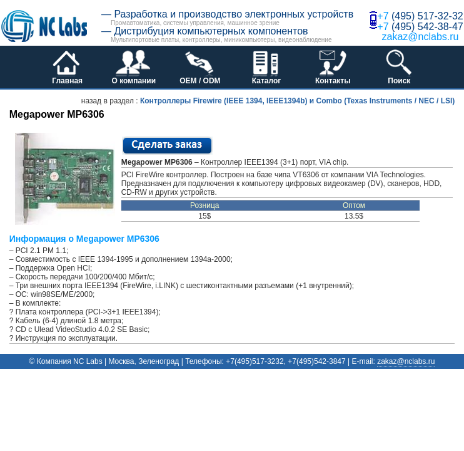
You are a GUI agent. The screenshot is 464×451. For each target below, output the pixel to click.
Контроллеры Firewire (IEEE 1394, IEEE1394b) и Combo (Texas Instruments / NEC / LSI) (297, 100)
